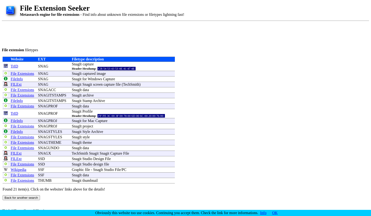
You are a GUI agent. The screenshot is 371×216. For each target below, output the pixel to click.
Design (98, 159)
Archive (99, 101)
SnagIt (77, 64)
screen (98, 84)
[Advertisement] (88, 33)
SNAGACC (47, 90)
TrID (14, 66)
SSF (41, 170)
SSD (41, 159)
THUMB (45, 180)
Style (86, 132)
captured (89, 74)
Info (263, 213)
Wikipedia (18, 170)
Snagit (76, 79)
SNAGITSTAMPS (52, 95)
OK (275, 213)
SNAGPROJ (47, 121)
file (118, 84)
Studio (87, 159)
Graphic (78, 170)
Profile (87, 111)
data (86, 90)
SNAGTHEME (50, 142)
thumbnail (90, 180)
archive (88, 95)
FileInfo (17, 79)
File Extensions (22, 74)
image (101, 74)
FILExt (16, 84)
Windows (95, 79)
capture (88, 64)
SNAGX (44, 153)
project (88, 126)
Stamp (87, 101)
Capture (109, 79)
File (126, 153)
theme (87, 142)
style (86, 137)
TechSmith (131, 84)
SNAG (43, 66)
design (98, 164)
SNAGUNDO (48, 148)
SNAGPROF (48, 106)
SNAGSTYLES (50, 132)
